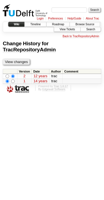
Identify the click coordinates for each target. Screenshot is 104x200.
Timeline (35, 24)
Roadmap (58, 24)
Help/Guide (74, 18)
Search (90, 29)
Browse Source (84, 24)
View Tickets (67, 29)
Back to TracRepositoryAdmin (81, 36)
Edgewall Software (53, 89)
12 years (40, 76)
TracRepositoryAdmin (29, 49)
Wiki (16, 24)
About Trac (92, 18)
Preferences (55, 18)
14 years (40, 81)
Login (40, 18)
